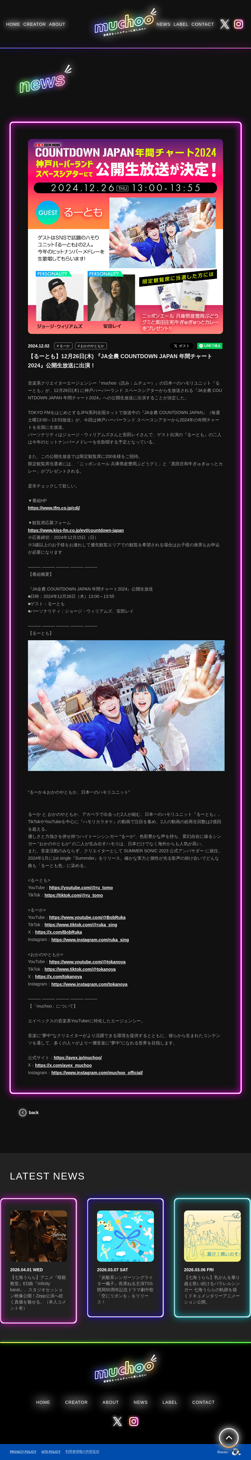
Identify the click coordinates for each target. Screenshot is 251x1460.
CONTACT (202, 24)
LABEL (181, 24)
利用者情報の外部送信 (82, 1451)
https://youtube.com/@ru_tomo (81, 887)
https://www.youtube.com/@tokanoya (87, 961)
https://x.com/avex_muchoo (63, 1065)
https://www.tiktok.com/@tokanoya (80, 969)
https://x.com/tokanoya (58, 976)
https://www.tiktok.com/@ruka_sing (81, 924)
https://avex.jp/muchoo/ (78, 1057)
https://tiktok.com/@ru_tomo (74, 895)
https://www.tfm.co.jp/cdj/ (54, 507)
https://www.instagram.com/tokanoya (89, 984)
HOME (13, 24)
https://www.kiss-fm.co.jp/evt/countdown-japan (76, 530)
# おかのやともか (91, 346)
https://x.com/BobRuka (58, 932)
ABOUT (57, 24)
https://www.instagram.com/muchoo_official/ (97, 1072)
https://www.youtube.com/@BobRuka (87, 917)
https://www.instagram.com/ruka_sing (90, 939)
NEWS (163, 24)
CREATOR (34, 24)
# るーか (63, 346)
